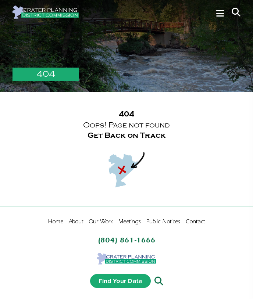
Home (55, 221)
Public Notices (163, 221)
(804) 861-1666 (127, 240)
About (76, 221)
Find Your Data (120, 280)
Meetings (129, 221)
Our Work (101, 221)
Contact (195, 221)
